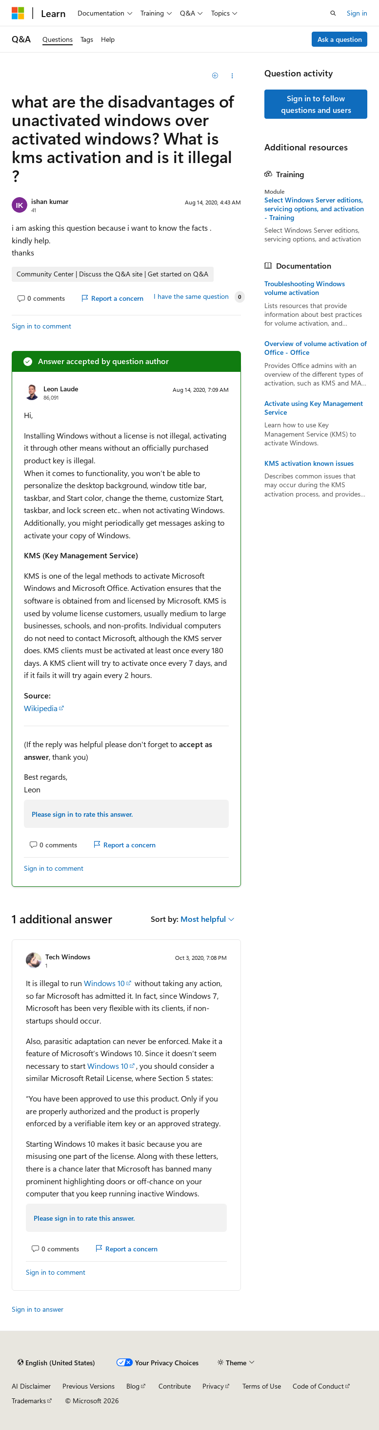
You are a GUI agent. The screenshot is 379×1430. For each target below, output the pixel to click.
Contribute (175, 1386)
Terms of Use (261, 1386)
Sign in (357, 13)
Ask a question (340, 39)
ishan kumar (49, 201)
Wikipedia (41, 708)
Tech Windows (67, 956)
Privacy (213, 1386)
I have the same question (191, 296)
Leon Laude (60, 388)
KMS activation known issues (309, 463)
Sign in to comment (41, 325)
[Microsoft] (18, 13)
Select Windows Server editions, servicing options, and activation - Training (314, 209)
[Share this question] (232, 76)
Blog (133, 1386)
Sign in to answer (37, 1309)
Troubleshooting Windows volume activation (304, 288)
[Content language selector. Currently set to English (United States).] (56, 1362)
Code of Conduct (318, 1386)
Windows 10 (104, 983)
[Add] (215, 76)
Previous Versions (88, 1386)
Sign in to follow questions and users (316, 104)
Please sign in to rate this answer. (82, 814)
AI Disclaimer (31, 1386)
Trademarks (29, 1400)
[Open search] (333, 13)
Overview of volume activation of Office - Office (315, 348)
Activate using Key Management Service (313, 408)
